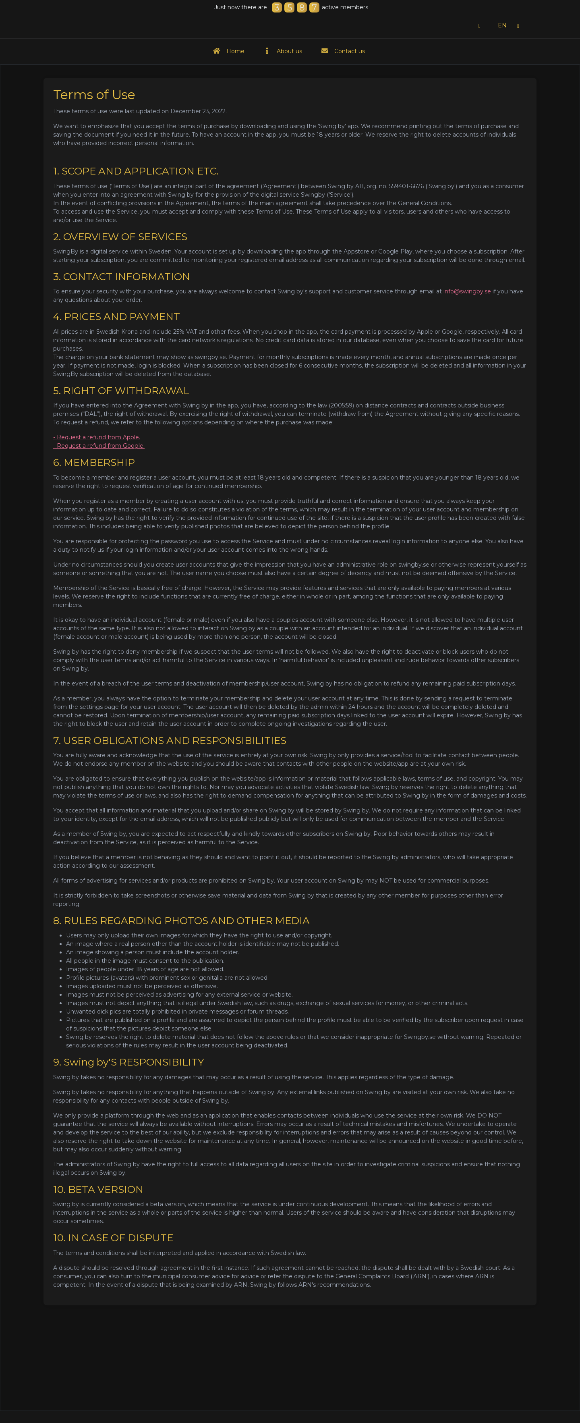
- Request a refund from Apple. (96, 437)
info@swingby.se (467, 291)
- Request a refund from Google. (99, 445)
